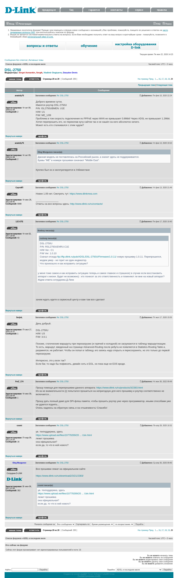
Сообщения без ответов (16, 60)
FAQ (156, 24)
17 (163, 79)
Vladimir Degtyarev (53, 72)
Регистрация (23, 24)
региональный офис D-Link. (40, 37)
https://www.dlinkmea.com (83, 193)
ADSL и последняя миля (34, 64)
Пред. (151, 79)
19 (169, 79)
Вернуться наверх (14, 136)
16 (159, 79)
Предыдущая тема (146, 85)
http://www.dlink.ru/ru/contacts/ (86, 203)
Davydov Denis (70, 72)
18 (166, 79)
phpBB (83, 574)
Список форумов (13, 64)
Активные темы (36, 60)
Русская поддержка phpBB (89, 576)
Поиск (167, 24)
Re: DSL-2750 (62, 96)
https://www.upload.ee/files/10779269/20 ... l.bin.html (64, 435)
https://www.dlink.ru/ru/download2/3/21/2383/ (60, 475)
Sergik (39, 72)
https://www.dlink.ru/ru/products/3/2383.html (119, 387)
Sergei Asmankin (27, 72)
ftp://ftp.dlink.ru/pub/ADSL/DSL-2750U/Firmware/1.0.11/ (87, 256)
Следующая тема (164, 85)
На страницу (143, 79)
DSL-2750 (13, 70)
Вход (10, 24)
